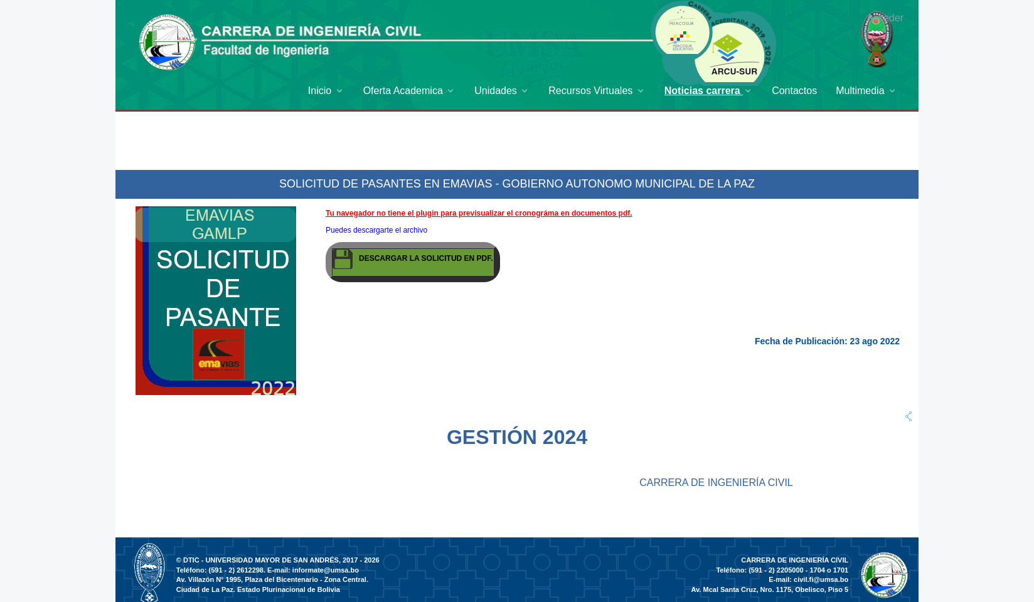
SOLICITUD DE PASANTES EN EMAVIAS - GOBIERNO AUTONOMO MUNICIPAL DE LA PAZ (517, 183)
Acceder (884, 18)
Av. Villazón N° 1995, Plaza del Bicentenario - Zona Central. (272, 579)
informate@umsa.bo (325, 570)
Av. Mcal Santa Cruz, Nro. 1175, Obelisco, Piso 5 (770, 589)
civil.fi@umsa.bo (821, 579)
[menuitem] (326, 90)
